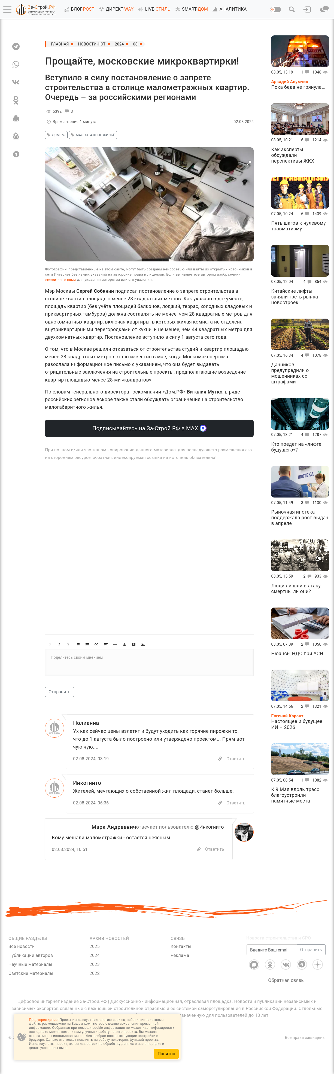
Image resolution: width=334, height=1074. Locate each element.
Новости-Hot (92, 44)
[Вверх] (16, 154)
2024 (119, 44)
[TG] (16, 46)
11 (305, 72)
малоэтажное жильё (92, 135)
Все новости (21, 946)
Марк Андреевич (114, 827)
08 (135, 44)
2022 (95, 973)
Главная (60, 44)
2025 (95, 946)
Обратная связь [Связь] (286, 987)
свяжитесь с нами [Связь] (60, 280)
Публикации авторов (30, 955)
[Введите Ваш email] (272, 956)
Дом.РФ (55, 135)
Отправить (59, 691)
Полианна (86, 723)
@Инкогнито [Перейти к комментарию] (209, 827)
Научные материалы (30, 964)
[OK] (16, 100)
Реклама (180, 955)
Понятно (166, 1053)
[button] (7, 10)
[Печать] (16, 118)
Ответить (235, 758)
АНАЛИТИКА (229, 9)
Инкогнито (87, 783)
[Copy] (220, 758)
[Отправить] (16, 136)
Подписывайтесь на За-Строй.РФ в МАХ (149, 428)
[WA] (16, 64)
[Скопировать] (199, 849)
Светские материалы (30, 973)
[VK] (16, 82)
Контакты (181, 946)
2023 (95, 964)
